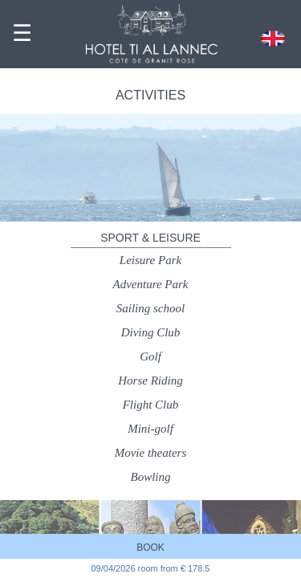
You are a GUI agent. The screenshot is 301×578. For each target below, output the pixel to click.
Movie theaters (151, 452)
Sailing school (150, 308)
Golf (150, 356)
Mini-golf (150, 428)
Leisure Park (150, 260)
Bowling (150, 476)
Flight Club (151, 404)
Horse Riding (150, 380)
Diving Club (151, 332)
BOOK (150, 547)
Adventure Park (151, 284)
